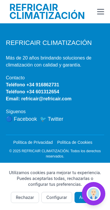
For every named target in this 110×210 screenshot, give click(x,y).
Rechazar (25, 197)
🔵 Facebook (21, 119)
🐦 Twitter (51, 119)
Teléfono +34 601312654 (32, 91)
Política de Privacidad (33, 142)
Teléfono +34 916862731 (32, 84)
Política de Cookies (74, 142)
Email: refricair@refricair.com (39, 98)
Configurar (56, 197)
